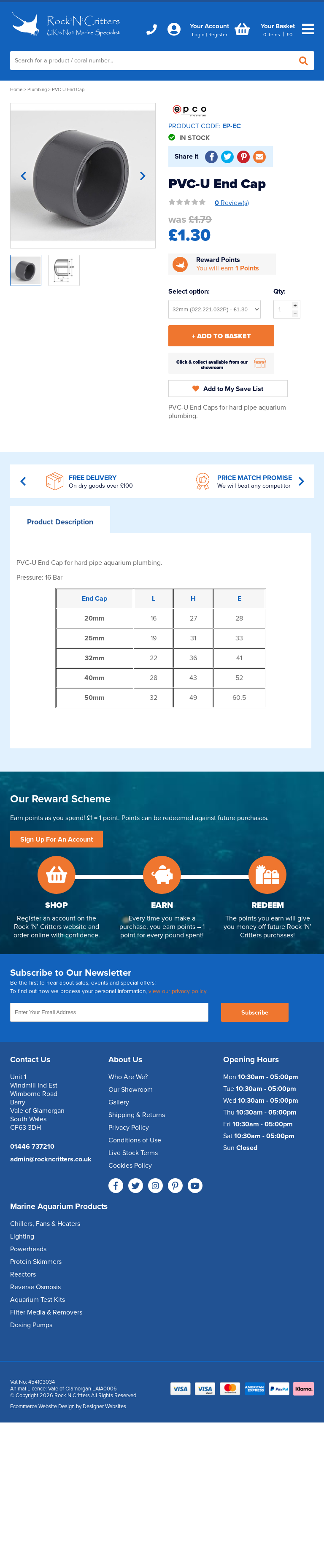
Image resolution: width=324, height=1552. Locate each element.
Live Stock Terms (133, 1153)
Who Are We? (128, 1077)
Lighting (22, 1236)
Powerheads (28, 1249)
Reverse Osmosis (35, 1287)
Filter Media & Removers (46, 1312)
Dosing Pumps (31, 1325)
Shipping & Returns (136, 1115)
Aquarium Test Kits (37, 1300)
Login (198, 35)
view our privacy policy (177, 991)
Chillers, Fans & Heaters (45, 1224)
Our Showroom (130, 1089)
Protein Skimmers (36, 1262)
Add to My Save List (227, 389)
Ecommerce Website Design (42, 1406)
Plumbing (37, 89)
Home (16, 89)
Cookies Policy (130, 1165)
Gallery (118, 1102)
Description (60, 522)
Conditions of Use (134, 1140)
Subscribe (254, 1012)
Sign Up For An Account (56, 839)
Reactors (23, 1274)
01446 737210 (32, 1146)
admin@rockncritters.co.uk (51, 1159)
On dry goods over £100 (101, 485)
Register (217, 35)
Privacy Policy (128, 1127)
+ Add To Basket (221, 336)
